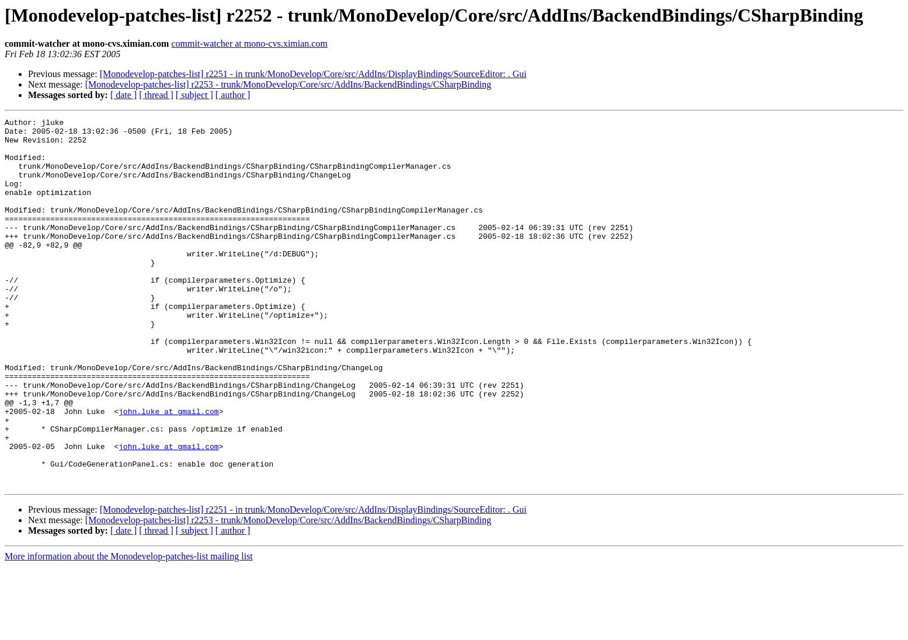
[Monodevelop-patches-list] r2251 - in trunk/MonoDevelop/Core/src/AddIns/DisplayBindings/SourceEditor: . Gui (313, 74)
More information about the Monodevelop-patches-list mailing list (129, 630)
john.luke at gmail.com (169, 470)
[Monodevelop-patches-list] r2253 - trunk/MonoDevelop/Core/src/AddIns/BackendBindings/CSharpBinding (288, 84)
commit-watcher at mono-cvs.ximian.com (249, 43)
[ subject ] (194, 95)
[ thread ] (156, 95)
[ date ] (123, 95)
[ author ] (233, 95)
